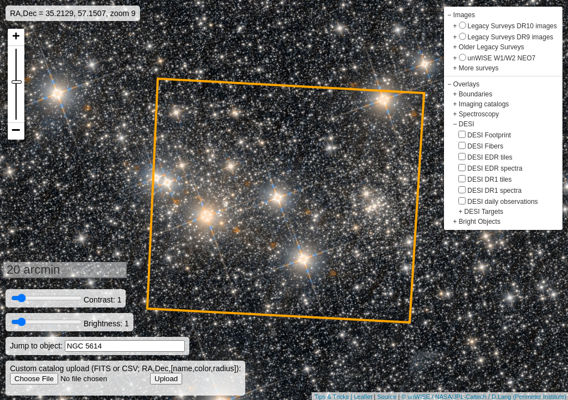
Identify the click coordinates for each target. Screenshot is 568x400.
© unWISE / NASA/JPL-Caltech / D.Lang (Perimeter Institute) (483, 396)
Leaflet (363, 396)
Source (386, 396)
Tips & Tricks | (334, 396)
